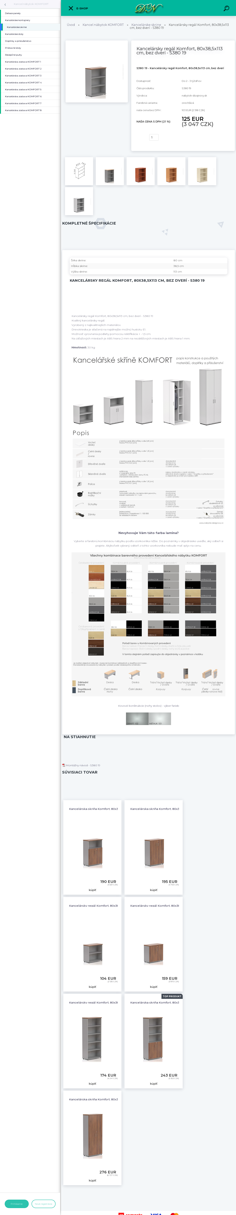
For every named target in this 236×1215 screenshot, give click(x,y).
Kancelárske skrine (146, 25)
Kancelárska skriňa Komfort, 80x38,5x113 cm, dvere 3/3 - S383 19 (176, 809)
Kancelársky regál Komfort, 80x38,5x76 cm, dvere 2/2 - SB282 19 (177, 906)
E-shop (78, 8)
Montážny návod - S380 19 (81, 765)
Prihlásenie (17, 1203)
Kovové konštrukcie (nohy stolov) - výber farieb (148, 705)
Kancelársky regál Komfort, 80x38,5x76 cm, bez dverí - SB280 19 (116, 906)
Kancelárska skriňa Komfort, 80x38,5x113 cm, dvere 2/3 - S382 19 (115, 809)
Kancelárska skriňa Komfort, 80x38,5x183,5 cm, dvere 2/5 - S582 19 (178, 1002)
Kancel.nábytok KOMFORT (31, 4)
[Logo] (149, 8)
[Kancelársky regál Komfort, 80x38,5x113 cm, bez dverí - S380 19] (97, 41)
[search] (227, 9)
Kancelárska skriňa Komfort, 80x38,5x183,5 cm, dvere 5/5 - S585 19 (116, 1099)
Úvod (71, 25)
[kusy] (154, 137)
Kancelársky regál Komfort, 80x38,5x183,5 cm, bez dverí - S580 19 (116, 1002)
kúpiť (140, 137)
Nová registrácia (43, 1203)
